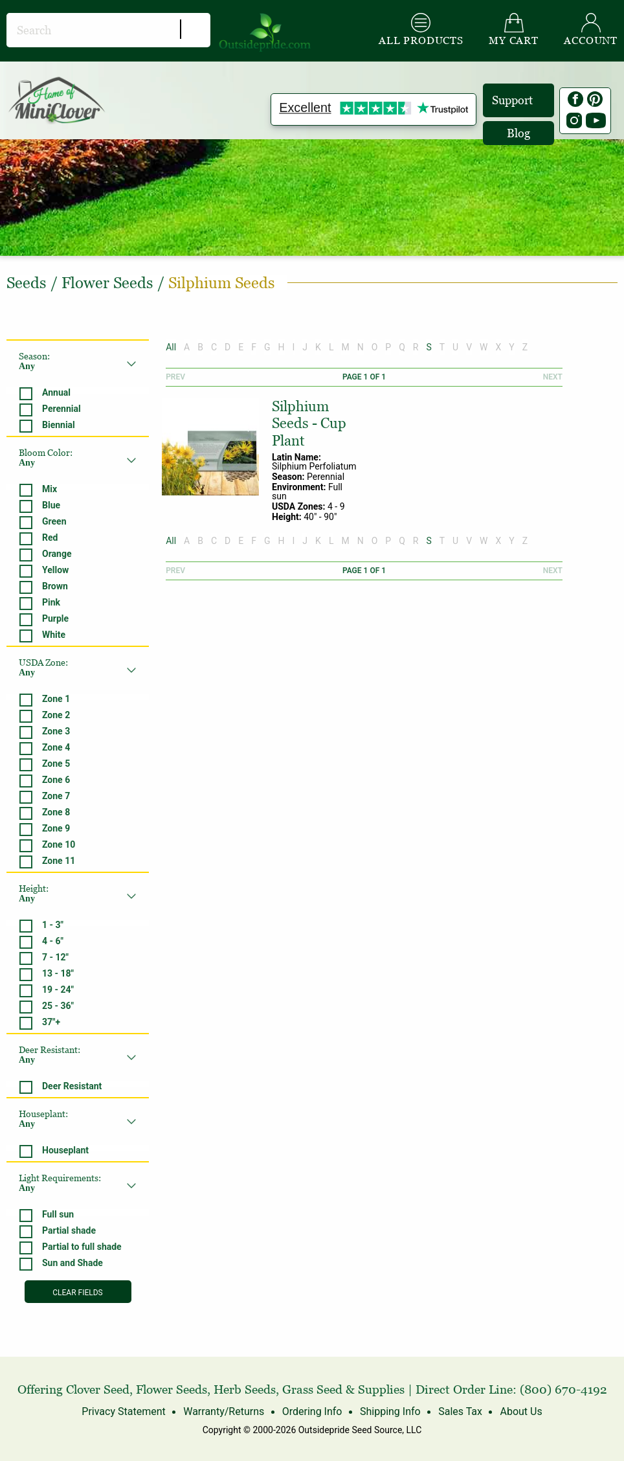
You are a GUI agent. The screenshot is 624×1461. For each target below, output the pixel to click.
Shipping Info (390, 1411)
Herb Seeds (245, 1389)
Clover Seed (97, 1389)
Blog (518, 133)
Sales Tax (460, 1411)
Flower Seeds (171, 1389)
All (171, 347)
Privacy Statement (123, 1411)
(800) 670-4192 (563, 1389)
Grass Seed (312, 1389)
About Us (521, 1411)
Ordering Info (312, 1411)
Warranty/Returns (223, 1411)
